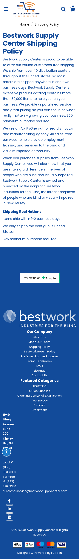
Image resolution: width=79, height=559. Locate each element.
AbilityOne (39, 386)
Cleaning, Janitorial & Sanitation (39, 396)
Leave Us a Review (39, 361)
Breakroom (39, 410)
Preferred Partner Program (39, 356)
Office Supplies (39, 391)
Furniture (40, 405)
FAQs (39, 366)
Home (24, 24)
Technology (39, 400)
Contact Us (39, 375)
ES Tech (56, 553)
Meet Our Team (39, 342)
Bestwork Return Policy (39, 351)
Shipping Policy (39, 347)
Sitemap (40, 371)
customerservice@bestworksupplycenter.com (35, 491)
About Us (39, 337)
